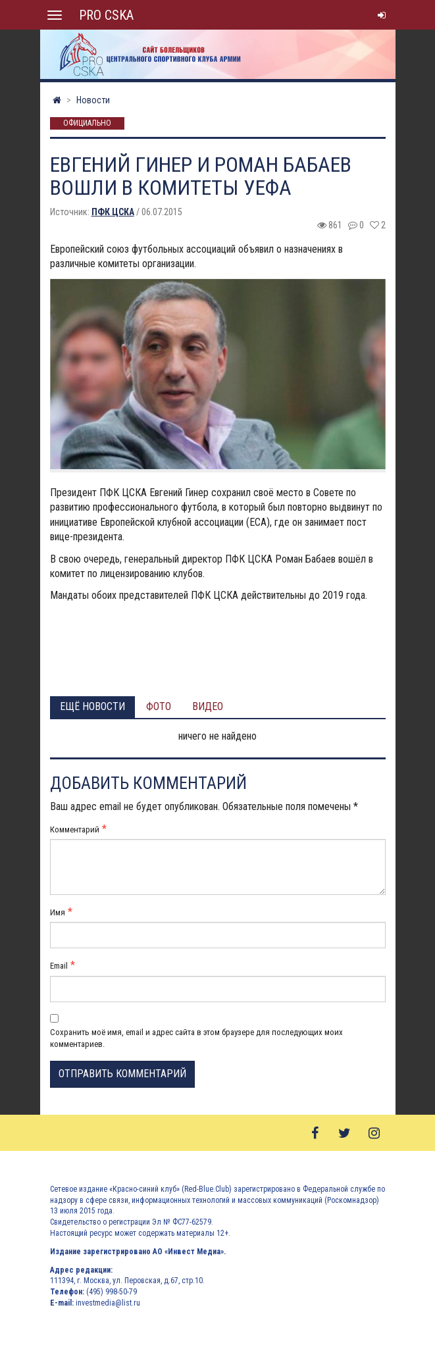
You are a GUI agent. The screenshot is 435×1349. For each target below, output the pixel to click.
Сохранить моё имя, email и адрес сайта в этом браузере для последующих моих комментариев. (196, 1038)
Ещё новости (92, 706)
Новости (93, 100)
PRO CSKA (106, 15)
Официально (87, 123)
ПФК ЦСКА (112, 212)
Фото (158, 706)
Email (59, 966)
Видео (207, 706)
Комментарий (74, 829)
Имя (57, 912)
